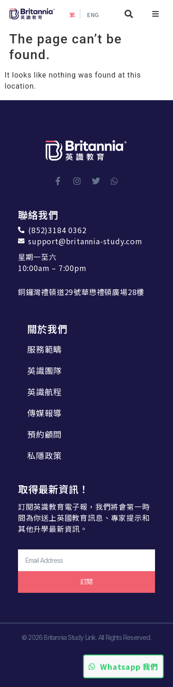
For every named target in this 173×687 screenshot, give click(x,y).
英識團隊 (44, 370)
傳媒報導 (44, 413)
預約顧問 (44, 434)
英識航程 (44, 392)
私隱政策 (44, 455)
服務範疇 (44, 349)
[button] (129, 14)
